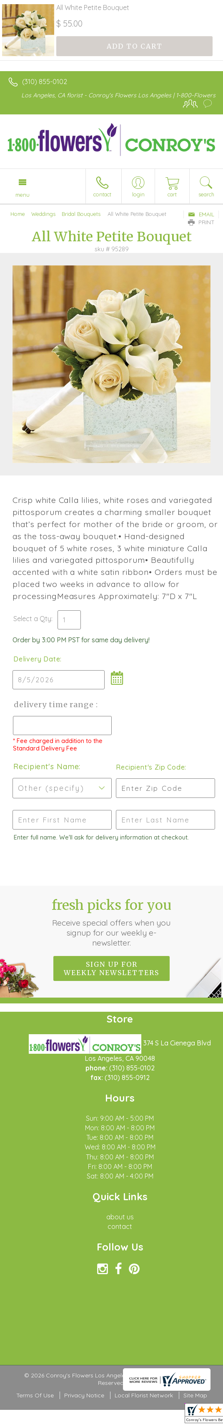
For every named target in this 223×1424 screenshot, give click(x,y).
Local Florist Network (144, 1395)
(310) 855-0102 (44, 81)
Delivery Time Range (54, 704)
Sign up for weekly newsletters (111, 968)
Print (201, 222)
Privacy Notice (84, 1395)
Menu (22, 194)
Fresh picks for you (111, 922)
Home (17, 214)
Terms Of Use (35, 1395)
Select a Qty (32, 618)
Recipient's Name (46, 766)
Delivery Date (36, 659)
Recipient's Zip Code (150, 767)
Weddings (43, 214)
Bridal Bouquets (81, 214)
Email (201, 214)
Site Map (195, 1395)
